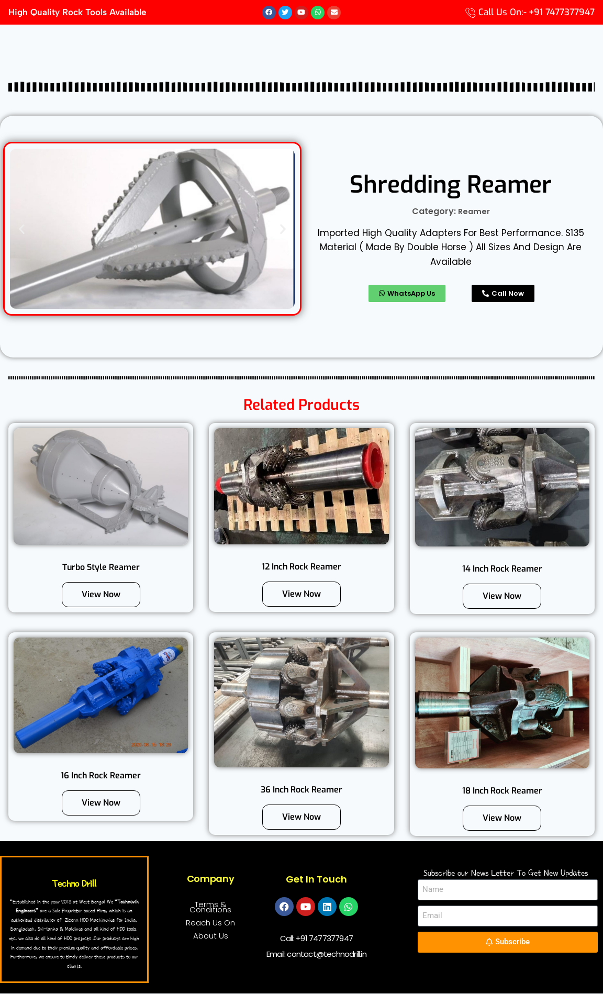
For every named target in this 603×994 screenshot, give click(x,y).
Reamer (473, 212)
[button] (21, 229)
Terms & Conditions (210, 907)
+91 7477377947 (324, 938)
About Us (210, 935)
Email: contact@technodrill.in (316, 953)
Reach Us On (210, 922)
